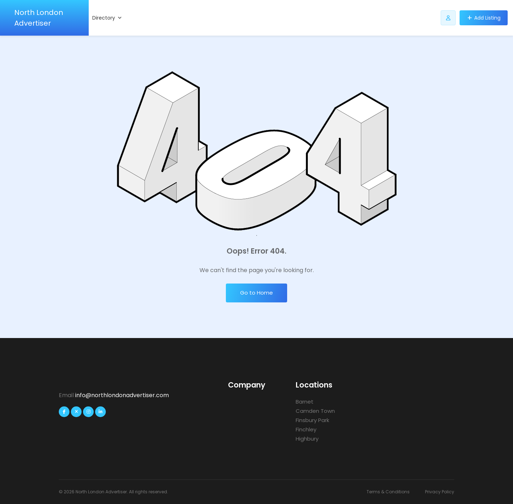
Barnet (305, 401)
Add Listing (487, 17)
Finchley (306, 429)
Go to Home (256, 292)
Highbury (307, 438)
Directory (107, 18)
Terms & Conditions (388, 492)
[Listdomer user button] (448, 18)
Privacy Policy (439, 492)
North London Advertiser (38, 17)
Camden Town (315, 411)
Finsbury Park (312, 420)
